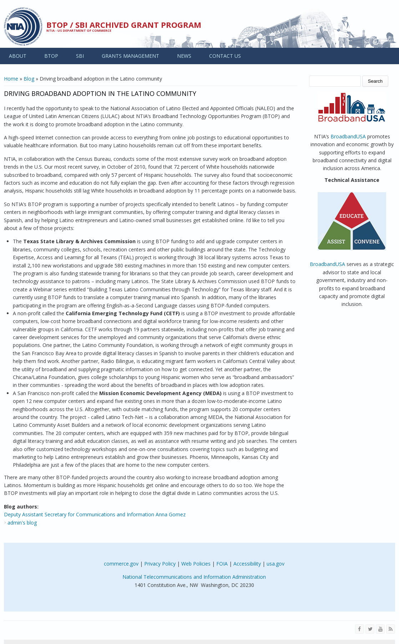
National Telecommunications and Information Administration (194, 576)
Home (11, 78)
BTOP (51, 55)
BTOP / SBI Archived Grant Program (123, 24)
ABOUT (17, 55)
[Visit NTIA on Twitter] (369, 629)
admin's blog (22, 522)
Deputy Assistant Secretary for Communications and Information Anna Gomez (95, 514)
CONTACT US (225, 55)
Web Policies (196, 563)
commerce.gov (121, 563)
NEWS (184, 55)
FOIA (222, 563)
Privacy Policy (160, 563)
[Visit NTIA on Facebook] (359, 629)
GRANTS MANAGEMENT (130, 55)
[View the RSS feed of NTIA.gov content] (390, 629)
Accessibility (247, 563)
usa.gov (275, 563)
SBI (80, 55)
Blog (29, 78)
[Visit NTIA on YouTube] (380, 629)
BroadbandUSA (348, 136)
